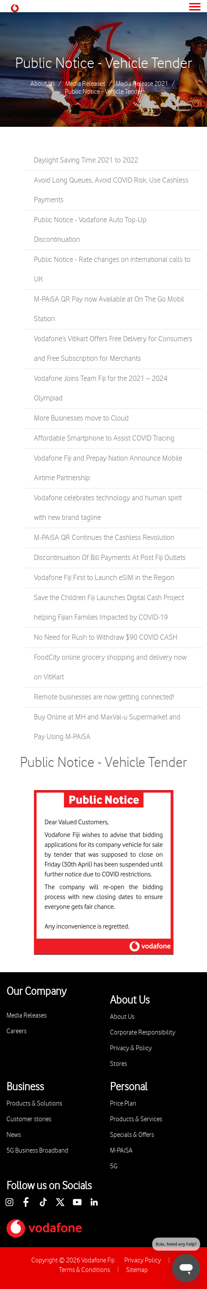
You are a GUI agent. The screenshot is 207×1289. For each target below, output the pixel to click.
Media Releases (85, 84)
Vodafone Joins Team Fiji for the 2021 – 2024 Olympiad (100, 388)
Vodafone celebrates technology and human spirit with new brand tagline (108, 508)
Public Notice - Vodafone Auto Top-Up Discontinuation (90, 230)
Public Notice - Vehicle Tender (103, 63)
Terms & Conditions (84, 1270)
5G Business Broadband (37, 1150)
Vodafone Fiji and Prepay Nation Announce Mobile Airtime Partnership (108, 468)
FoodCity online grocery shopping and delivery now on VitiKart (110, 667)
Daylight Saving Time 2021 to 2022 (86, 160)
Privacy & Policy (131, 1048)
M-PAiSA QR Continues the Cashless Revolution (104, 538)
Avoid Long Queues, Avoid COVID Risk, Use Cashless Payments (111, 190)
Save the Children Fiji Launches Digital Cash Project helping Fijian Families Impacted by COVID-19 (109, 607)
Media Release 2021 (142, 84)
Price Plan (123, 1103)
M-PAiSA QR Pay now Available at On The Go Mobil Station (109, 309)
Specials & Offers (132, 1135)
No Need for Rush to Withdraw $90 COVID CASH (105, 637)
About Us (42, 84)
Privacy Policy (142, 1260)
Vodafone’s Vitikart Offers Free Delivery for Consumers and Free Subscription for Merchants (113, 349)
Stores (118, 1064)
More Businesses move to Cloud (81, 418)
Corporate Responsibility (142, 1032)
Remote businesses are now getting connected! (104, 697)
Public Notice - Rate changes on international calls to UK (112, 269)
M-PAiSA (121, 1150)
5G (113, 1166)
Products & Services (136, 1119)
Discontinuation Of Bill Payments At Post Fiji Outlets (110, 558)
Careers (17, 1031)
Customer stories (29, 1119)
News (14, 1135)
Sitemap (137, 1270)
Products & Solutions (34, 1103)
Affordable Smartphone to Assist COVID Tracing (104, 438)
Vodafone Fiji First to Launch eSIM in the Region (104, 578)
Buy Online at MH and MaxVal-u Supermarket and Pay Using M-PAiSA (107, 727)
